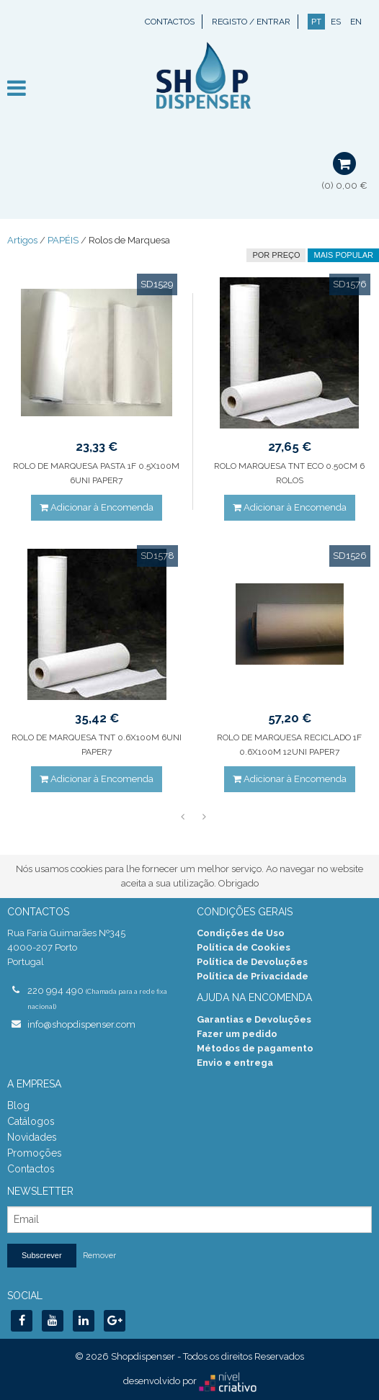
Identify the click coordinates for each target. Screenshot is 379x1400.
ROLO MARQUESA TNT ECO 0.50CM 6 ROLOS (289, 473)
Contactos (170, 22)
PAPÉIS (63, 240)
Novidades (32, 1137)
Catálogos (31, 1121)
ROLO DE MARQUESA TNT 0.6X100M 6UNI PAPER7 (97, 744)
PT (316, 21)
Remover (99, 1255)
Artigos (22, 240)
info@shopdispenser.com (81, 1024)
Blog (18, 1105)
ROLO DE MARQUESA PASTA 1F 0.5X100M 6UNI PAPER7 (96, 473)
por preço (276, 255)
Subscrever (42, 1255)
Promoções (34, 1153)
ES (336, 22)
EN (356, 22)
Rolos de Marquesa (129, 240)
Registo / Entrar (251, 22)
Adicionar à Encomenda (96, 507)
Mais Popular (343, 255)
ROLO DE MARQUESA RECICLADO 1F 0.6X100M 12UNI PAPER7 (289, 744)
